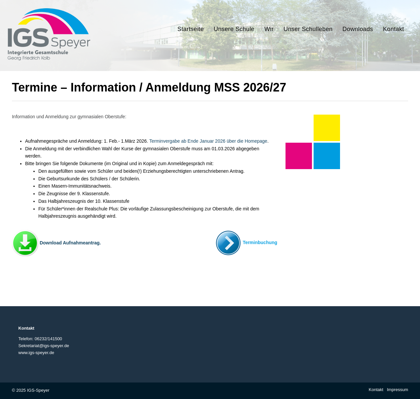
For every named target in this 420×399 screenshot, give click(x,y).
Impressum (397, 389)
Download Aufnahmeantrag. (70, 242)
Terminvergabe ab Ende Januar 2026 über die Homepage (208, 141)
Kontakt (376, 389)
